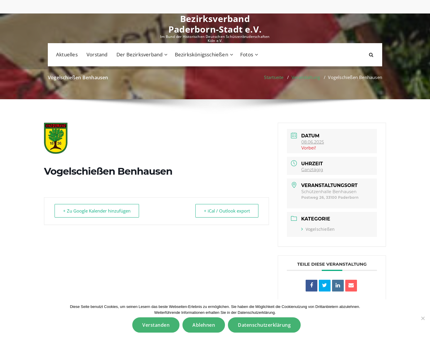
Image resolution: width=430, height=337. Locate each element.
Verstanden (156, 325)
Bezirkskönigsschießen (201, 54)
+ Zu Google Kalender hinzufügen (97, 211)
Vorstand (97, 54)
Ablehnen (203, 325)
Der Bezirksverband (139, 54)
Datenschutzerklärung (264, 325)
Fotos (246, 54)
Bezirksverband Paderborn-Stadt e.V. (215, 24)
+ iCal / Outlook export (227, 211)
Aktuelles (67, 54)
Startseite (273, 77)
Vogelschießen (318, 229)
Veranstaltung (306, 77)
